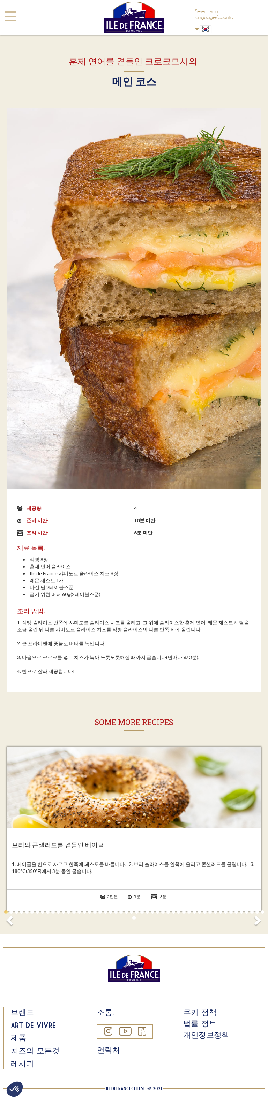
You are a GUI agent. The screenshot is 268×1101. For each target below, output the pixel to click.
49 (257, 912)
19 (100, 912)
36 (189, 912)
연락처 (108, 1049)
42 (220, 912)
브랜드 (22, 1012)
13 (68, 912)
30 (157, 912)
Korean (197, 29)
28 (147, 912)
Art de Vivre (33, 1025)
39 (205, 912)
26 (137, 912)
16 (84, 912)
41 (215, 912)
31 (163, 912)
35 (184, 912)
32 (168, 912)
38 (199, 912)
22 (116, 912)
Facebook (141, 1031)
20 (105, 912)
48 (252, 912)
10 (53, 912)
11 (58, 912)
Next (257, 918)
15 (79, 912)
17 (89, 912)
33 (173, 912)
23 (121, 912)
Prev (10, 918)
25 (131, 912)
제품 (18, 1037)
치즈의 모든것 (35, 1050)
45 (236, 912)
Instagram (108, 1031)
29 (152, 912)
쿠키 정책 (200, 1012)
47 (246, 912)
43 (226, 912)
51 (134, 918)
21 (110, 912)
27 (142, 912)
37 (194, 912)
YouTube (125, 1031)
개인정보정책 (206, 1034)
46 (241, 912)
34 (178, 912)
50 (262, 912)
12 (63, 912)
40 (210, 912)
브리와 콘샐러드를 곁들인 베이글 (58, 845)
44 (231, 912)
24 (126, 912)
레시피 (22, 1063)
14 (74, 912)
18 (95, 912)
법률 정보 (200, 1023)
